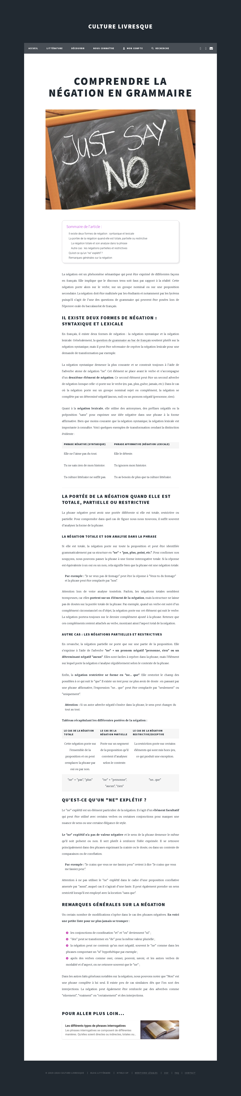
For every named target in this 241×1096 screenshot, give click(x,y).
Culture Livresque (120, 26)
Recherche (160, 48)
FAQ (177, 1073)
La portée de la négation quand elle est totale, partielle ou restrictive (108, 238)
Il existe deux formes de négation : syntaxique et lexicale (101, 233)
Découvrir (78, 48)
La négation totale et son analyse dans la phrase (99, 243)
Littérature (55, 48)
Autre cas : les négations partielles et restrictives (99, 248)
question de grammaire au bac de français (123, 340)
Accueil (33, 48)
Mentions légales (146, 1073)
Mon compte (133, 48)
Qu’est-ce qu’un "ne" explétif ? (86, 253)
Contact (190, 1073)
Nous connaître (103, 48)
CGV (166, 1073)
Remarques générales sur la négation (90, 257)
